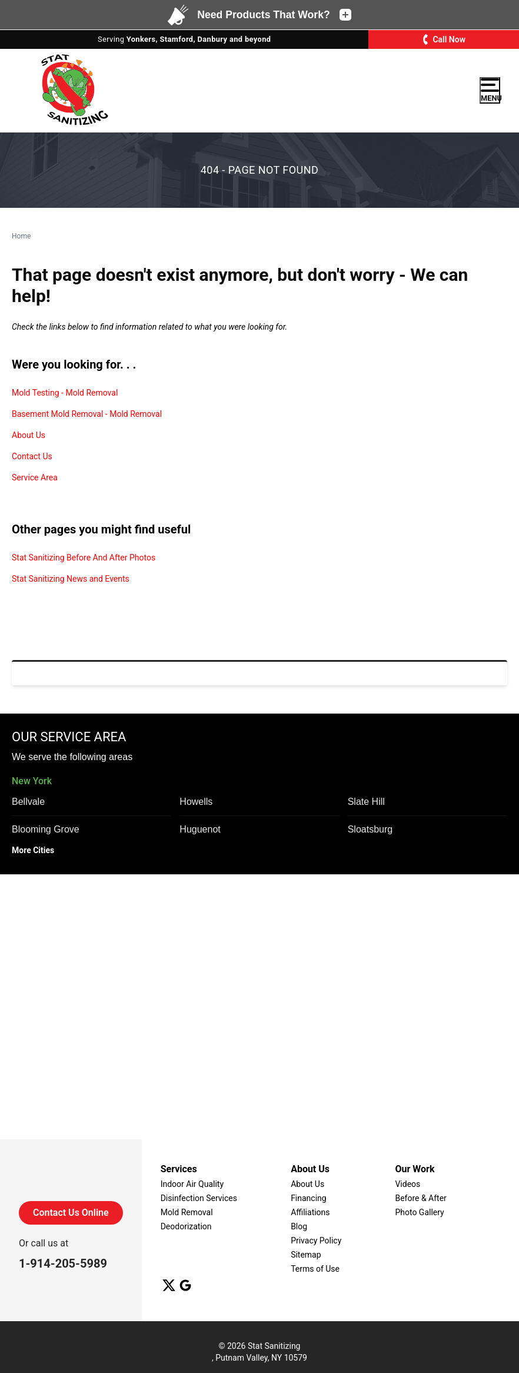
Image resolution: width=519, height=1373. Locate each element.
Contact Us (32, 456)
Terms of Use (315, 1268)
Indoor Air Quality (192, 1184)
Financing (309, 1198)
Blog (299, 1226)
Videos (407, 1184)
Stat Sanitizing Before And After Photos (83, 557)
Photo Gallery (419, 1212)
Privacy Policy (316, 1240)
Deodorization (186, 1226)
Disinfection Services (199, 1198)
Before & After (420, 1198)
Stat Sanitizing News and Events (70, 578)
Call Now (448, 39)
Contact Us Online (71, 1212)
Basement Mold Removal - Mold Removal (87, 414)
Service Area (35, 477)
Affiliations (310, 1212)
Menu (490, 90)
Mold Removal (187, 1212)
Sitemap (306, 1254)
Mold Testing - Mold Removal (65, 392)
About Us (28, 435)
